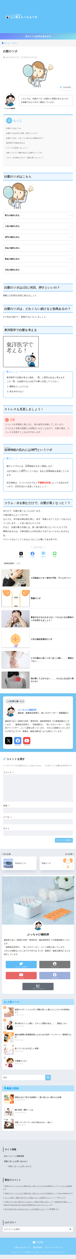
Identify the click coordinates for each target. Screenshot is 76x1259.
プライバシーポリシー (53, 1252)
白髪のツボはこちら (14, 128)
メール (7, 818)
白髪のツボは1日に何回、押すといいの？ (23, 133)
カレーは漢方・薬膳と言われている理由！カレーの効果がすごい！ (30, 1202)
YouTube (27, 746)
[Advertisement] (57, 16)
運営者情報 (37, 1252)
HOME (38, 1246)
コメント (8, 773)
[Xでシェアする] (21, 556)
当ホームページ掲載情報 (14, 1157)
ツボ (18, 564)
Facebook (18, 746)
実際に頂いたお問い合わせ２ (16, 1163)
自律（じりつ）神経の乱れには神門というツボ (25, 153)
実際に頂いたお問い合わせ (20, 1168)
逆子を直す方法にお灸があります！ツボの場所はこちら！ (27, 1214)
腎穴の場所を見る (12, 215)
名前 (6, 807)
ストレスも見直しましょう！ (18, 148)
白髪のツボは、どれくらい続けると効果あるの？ (26, 138)
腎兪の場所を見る (12, 260)
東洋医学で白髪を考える (16, 143)
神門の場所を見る (12, 237)
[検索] (48, 1078)
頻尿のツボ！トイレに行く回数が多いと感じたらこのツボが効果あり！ (32, 1187)
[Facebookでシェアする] (32, 556)
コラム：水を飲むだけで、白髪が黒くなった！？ (26, 158)
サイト (6, 829)
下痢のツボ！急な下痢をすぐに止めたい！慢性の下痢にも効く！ (29, 1206)
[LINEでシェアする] (54, 556)
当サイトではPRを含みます (38, 36)
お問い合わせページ (22, 1252)
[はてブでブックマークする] (43, 556)
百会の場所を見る (12, 248)
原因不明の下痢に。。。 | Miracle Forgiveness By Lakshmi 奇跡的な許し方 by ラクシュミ (36, 1207)
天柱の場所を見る (12, 271)
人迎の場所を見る (12, 226)
